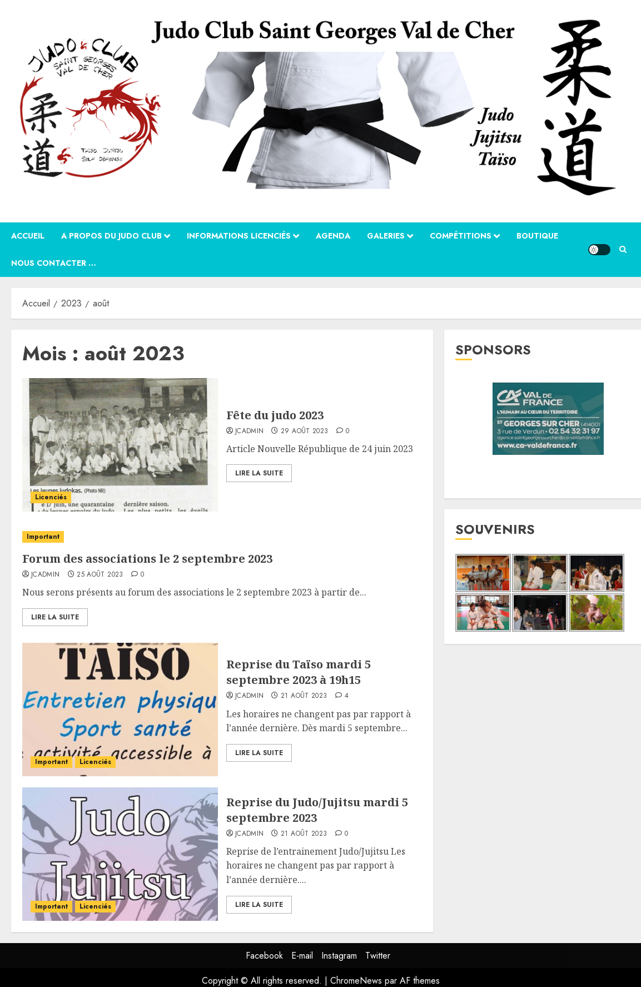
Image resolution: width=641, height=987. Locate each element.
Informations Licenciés (239, 235)
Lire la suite (259, 473)
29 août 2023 (304, 431)
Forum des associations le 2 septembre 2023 (147, 558)
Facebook (264, 955)
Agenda (333, 235)
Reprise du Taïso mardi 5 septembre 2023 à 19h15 (298, 672)
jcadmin (249, 431)
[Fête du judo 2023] (120, 445)
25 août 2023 (100, 575)
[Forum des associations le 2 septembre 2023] (222, 536)
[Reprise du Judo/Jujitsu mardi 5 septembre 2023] (120, 854)
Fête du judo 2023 (275, 415)
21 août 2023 (304, 696)
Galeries (386, 235)
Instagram (339, 955)
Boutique (537, 235)
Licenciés (51, 497)
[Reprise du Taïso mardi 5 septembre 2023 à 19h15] (120, 709)
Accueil (27, 235)
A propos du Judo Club (111, 235)
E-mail (302, 955)
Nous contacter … (53, 263)
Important (43, 537)
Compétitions (460, 235)
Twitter (377, 955)
